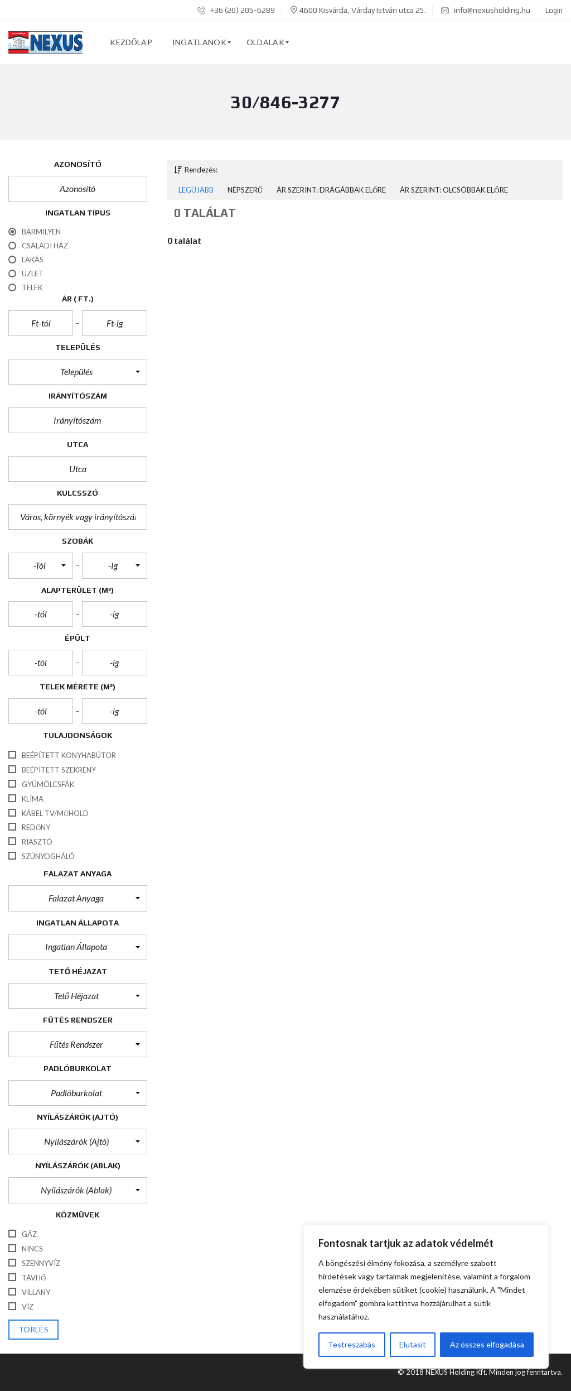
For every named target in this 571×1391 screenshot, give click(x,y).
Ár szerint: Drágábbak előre (331, 189)
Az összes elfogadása (487, 1344)
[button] (77, 372)
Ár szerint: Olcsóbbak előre (453, 189)
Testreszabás (351, 1344)
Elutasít (412, 1344)
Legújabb (196, 189)
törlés (33, 1330)
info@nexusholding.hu (485, 10)
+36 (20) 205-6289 (236, 10)
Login (554, 10)
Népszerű (245, 189)
